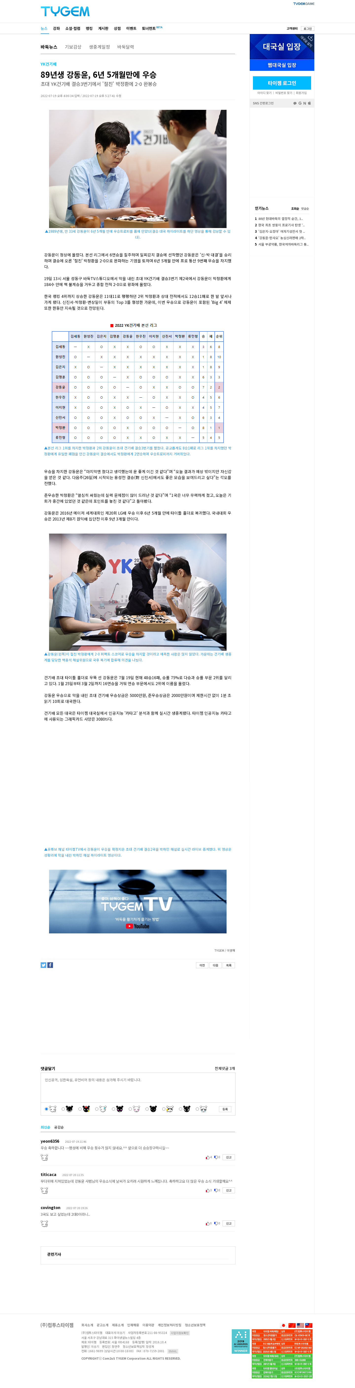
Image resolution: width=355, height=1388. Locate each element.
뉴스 (44, 28)
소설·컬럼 (72, 28)
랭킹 (89, 28)
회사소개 (87, 1325)
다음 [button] (215, 965)
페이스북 (282, 152)
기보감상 (73, 46)
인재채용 (133, 1325)
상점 (117, 28)
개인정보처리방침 (169, 1325)
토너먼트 (149, 28)
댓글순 (305, 208)
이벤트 (131, 28)
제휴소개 (118, 1325)
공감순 (59, 1127)
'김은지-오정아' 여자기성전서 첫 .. (280, 231)
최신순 (45, 1127)
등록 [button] (225, 1109)
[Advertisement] (137, 1011)
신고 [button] (228, 1157)
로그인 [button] (308, 28)
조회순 (295, 208)
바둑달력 (125, 46)
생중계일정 (99, 46)
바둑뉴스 (49, 46)
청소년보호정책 (195, 1325)
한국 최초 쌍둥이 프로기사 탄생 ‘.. (280, 225)
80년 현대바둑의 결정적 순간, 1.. (279, 218)
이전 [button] (202, 965)
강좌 (56, 28)
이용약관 (148, 1325)
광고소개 (102, 1325)
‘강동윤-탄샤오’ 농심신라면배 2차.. (280, 237)
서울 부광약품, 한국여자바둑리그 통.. (282, 244)
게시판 (103, 28)
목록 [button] (228, 965)
